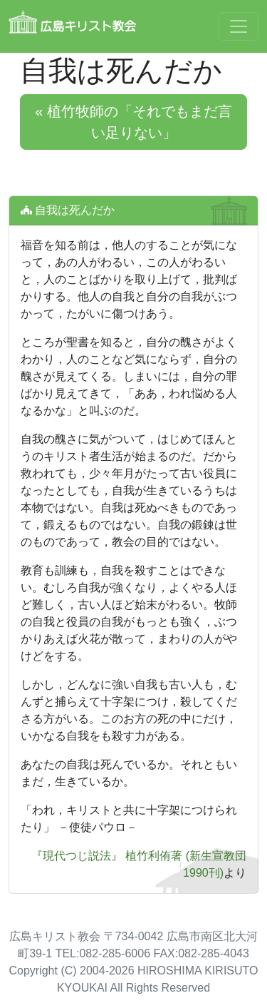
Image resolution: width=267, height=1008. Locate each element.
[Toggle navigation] (238, 26)
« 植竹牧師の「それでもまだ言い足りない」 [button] (133, 122)
